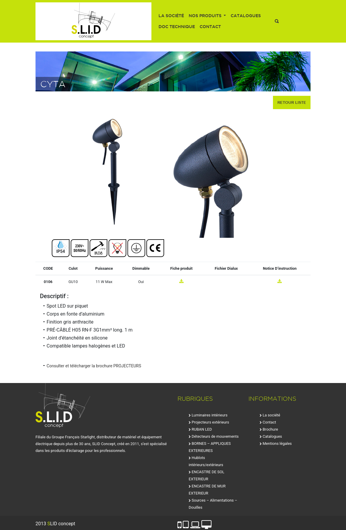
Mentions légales (277, 443)
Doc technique (177, 26)
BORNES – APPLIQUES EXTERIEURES (210, 447)
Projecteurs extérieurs (210, 422)
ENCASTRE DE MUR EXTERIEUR (207, 489)
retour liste (291, 102)
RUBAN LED (202, 429)
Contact (210, 26)
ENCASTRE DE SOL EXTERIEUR (206, 475)
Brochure (270, 429)
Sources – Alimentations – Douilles (213, 504)
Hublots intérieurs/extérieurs (206, 461)
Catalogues (246, 15)
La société (171, 15)
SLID (93, 21)
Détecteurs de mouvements (215, 436)
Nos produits (206, 15)
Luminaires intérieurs (209, 415)
